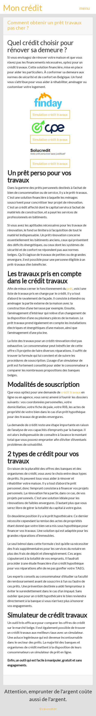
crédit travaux (71, 392)
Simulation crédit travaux (50, 114)
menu (84, 8)
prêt (70, 288)
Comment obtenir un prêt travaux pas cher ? (44, 25)
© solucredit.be (48, 708)
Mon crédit (22, 8)
